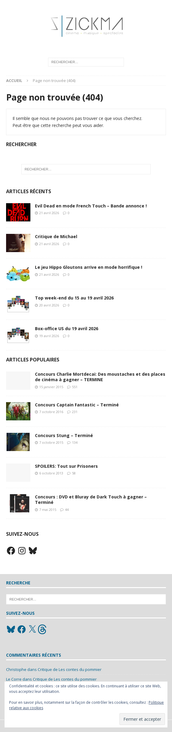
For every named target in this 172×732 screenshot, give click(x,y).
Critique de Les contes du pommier (69, 669)
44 (67, 509)
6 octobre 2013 (51, 473)
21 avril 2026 (49, 212)
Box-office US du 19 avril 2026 (66, 328)
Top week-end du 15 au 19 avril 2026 (74, 298)
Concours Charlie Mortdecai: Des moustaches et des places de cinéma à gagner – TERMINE (100, 376)
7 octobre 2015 (51, 442)
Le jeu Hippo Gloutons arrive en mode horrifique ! (88, 267)
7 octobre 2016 (51, 411)
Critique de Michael (56, 236)
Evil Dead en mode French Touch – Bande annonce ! (91, 206)
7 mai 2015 (47, 509)
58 (74, 473)
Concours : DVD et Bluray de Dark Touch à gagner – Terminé (91, 499)
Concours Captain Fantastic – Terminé (77, 405)
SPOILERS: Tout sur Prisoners (66, 466)
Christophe (16, 669)
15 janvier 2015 (51, 387)
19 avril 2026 (49, 336)
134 (74, 442)
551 (74, 387)
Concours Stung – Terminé (64, 435)
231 (74, 411)
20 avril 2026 (49, 305)
